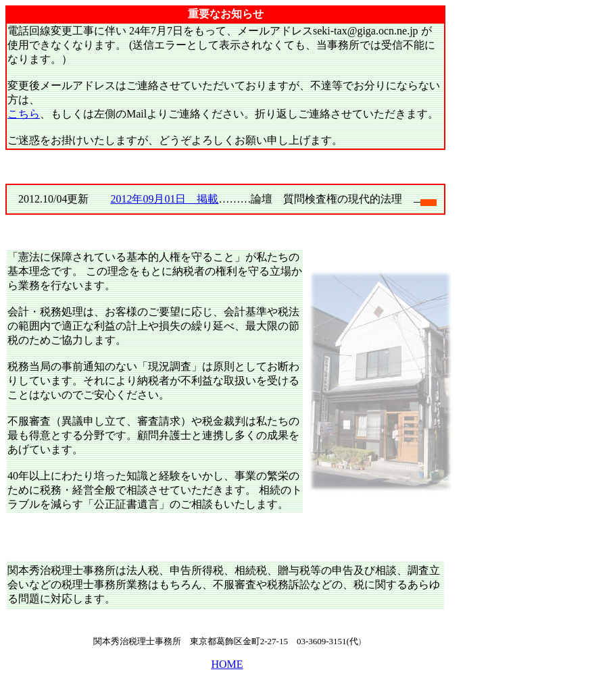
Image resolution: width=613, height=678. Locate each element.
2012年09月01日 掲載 (164, 199)
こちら (23, 114)
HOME (227, 664)
